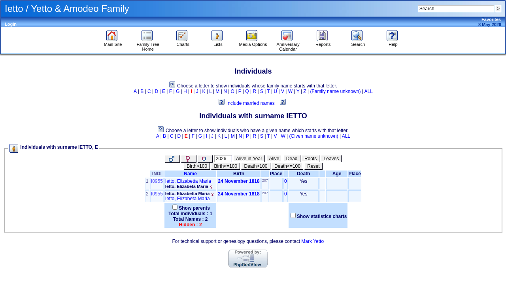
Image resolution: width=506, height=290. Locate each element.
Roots (310, 158)
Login (11, 24)
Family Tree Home (147, 44)
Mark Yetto (312, 241)
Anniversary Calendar (288, 44)
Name (190, 173)
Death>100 (255, 166)
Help (393, 42)
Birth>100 (197, 166)
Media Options (253, 42)
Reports (323, 42)
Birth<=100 (225, 166)
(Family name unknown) (335, 91)
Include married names (251, 103)
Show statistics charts (322, 216)
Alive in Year (249, 158)
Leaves (331, 158)
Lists (218, 42)
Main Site (113, 42)
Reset (313, 166)
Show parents (194, 208)
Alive (274, 158)
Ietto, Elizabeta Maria (186, 186)
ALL (368, 91)
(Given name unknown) (313, 136)
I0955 (157, 181)
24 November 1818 (238, 181)
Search (358, 42)
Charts (183, 42)
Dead (292, 158)
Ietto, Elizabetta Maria (188, 181)
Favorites (491, 19)
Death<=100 (287, 166)
